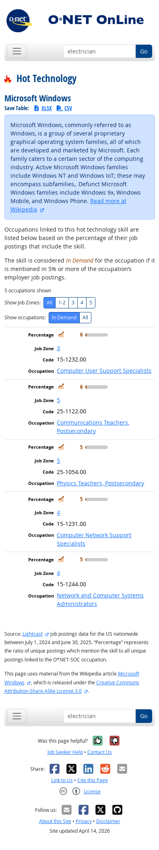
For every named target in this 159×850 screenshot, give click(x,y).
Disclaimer (108, 821)
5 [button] (58, 400)
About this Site (55, 821)
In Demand (64, 317)
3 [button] (58, 348)
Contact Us (99, 752)
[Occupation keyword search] (99, 51)
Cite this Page (92, 780)
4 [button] (58, 512)
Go (143, 51)
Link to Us (62, 780)
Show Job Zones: (22, 302)
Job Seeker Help (65, 752)
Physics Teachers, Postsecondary (100, 483)
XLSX (42, 108)
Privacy (84, 821)
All (49, 302)
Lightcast (33, 633)
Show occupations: (25, 317)
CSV (64, 108)
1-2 (62, 302)
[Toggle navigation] (17, 51)
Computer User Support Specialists (104, 370)
